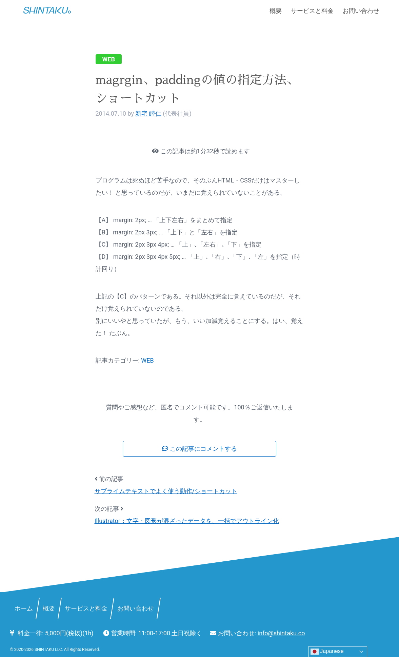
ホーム (24, 608)
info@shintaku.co (281, 633)
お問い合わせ (361, 10)
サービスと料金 (312, 10)
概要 (276, 10)
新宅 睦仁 (148, 113)
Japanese (327, 652)
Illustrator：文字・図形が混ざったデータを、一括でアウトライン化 (187, 520)
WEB (108, 59)
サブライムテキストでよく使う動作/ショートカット (166, 491)
